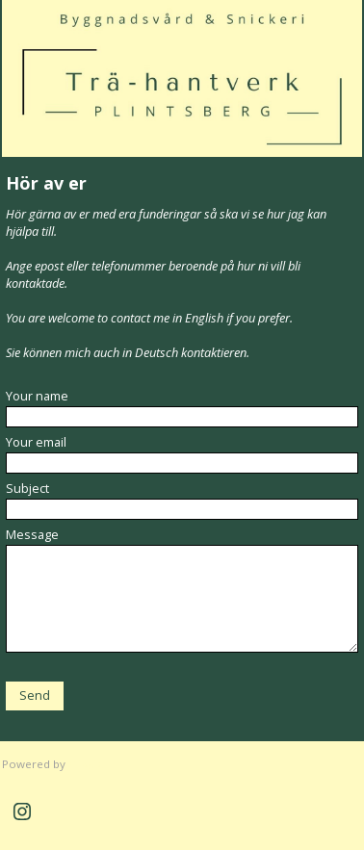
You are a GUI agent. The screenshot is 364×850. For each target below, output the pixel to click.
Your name (37, 395)
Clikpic (85, 764)
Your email (36, 442)
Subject (27, 488)
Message (32, 534)
